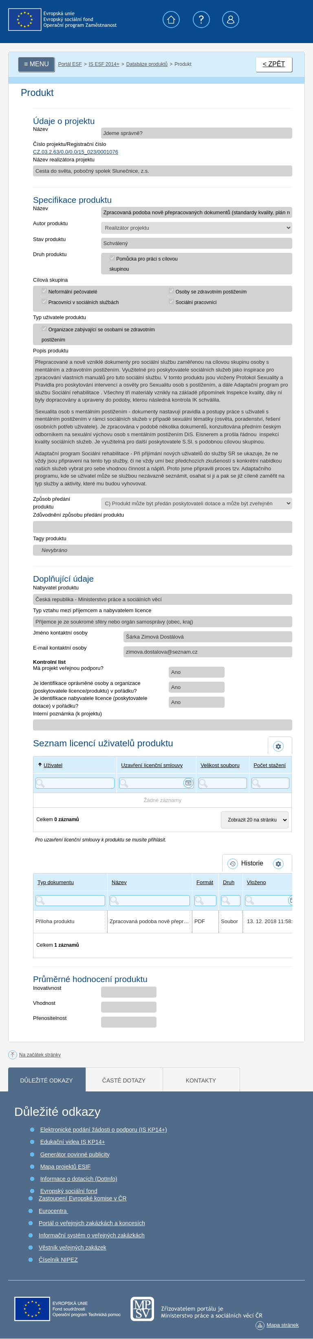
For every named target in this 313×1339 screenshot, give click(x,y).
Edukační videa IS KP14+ (72, 1142)
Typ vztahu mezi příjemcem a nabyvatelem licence (92, 610)
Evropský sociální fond (68, 1191)
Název (40, 129)
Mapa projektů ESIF (65, 1166)
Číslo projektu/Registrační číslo (69, 144)
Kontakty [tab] (201, 1080)
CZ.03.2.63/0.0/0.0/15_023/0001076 (75, 152)
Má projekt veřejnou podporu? (68, 668)
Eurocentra (53, 1211)
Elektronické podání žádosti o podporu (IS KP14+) (103, 1129)
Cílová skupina (50, 280)
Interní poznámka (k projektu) (67, 714)
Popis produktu (50, 351)
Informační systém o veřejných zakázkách (92, 1235)
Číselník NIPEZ (58, 1259)
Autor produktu (50, 223)
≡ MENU (36, 64)
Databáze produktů (147, 64)
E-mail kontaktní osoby (60, 648)
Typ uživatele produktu (59, 317)
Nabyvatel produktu (56, 588)
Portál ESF (70, 64)
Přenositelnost (49, 1018)
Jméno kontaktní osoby (60, 633)
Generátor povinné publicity (75, 1154)
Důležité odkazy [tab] (46, 1080)
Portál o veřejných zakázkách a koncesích (92, 1223)
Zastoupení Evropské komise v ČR (83, 1198)
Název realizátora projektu (64, 160)
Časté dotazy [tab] (123, 1080)
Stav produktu (49, 239)
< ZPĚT (274, 64)
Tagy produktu (49, 538)
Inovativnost (47, 988)
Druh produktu (49, 254)
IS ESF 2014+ (104, 64)
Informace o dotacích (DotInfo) (78, 1179)
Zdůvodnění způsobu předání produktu (78, 515)
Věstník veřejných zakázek (72, 1247)
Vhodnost (44, 1003)
